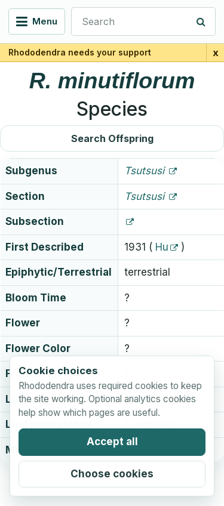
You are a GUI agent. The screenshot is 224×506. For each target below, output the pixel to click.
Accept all (112, 442)
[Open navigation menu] (36, 21)
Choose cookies (112, 474)
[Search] (201, 21)
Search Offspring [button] (112, 138)
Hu (161, 247)
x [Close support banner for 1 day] (216, 52)
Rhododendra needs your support (79, 52)
